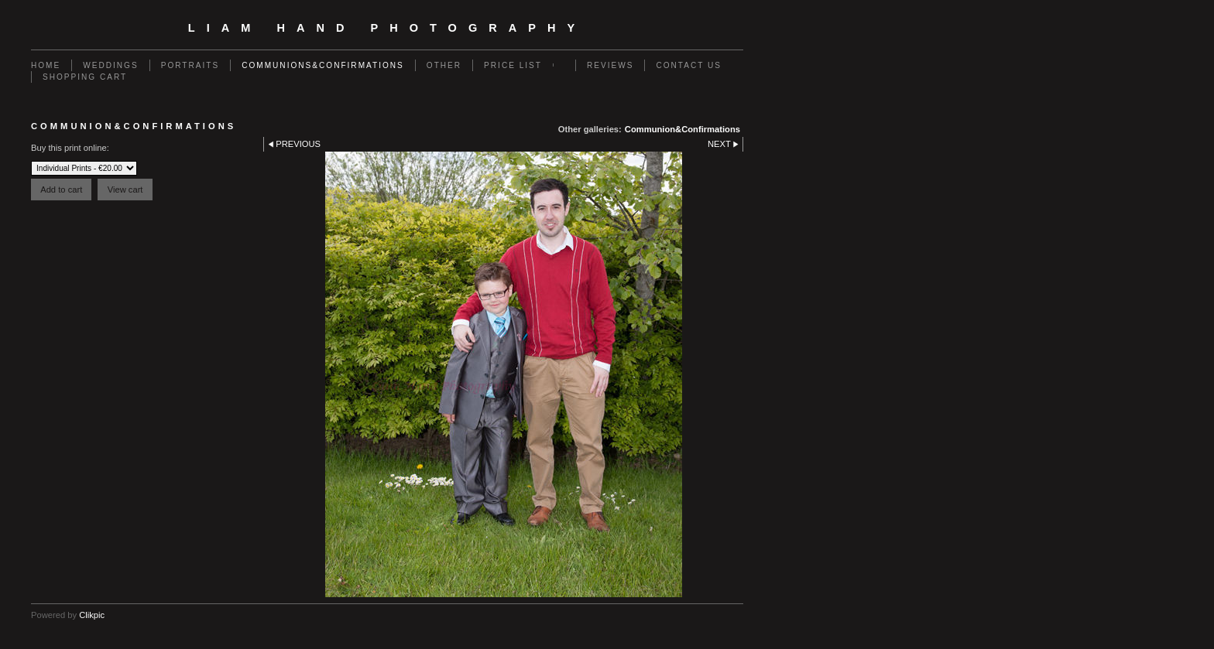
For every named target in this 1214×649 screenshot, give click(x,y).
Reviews (610, 65)
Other (444, 65)
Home (45, 65)
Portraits (190, 65)
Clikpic (92, 615)
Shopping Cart (85, 77)
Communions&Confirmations (323, 65)
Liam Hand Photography (387, 28)
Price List (513, 65)
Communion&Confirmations (682, 129)
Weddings (110, 65)
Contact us (689, 65)
